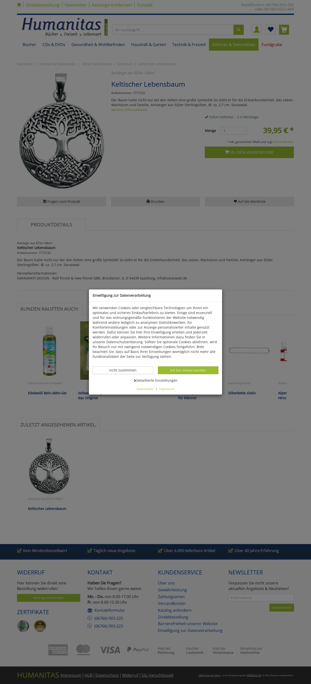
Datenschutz (145, 389)
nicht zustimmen (125, 370)
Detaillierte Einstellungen (155, 380)
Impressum (166, 389)
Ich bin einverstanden (188, 370)
